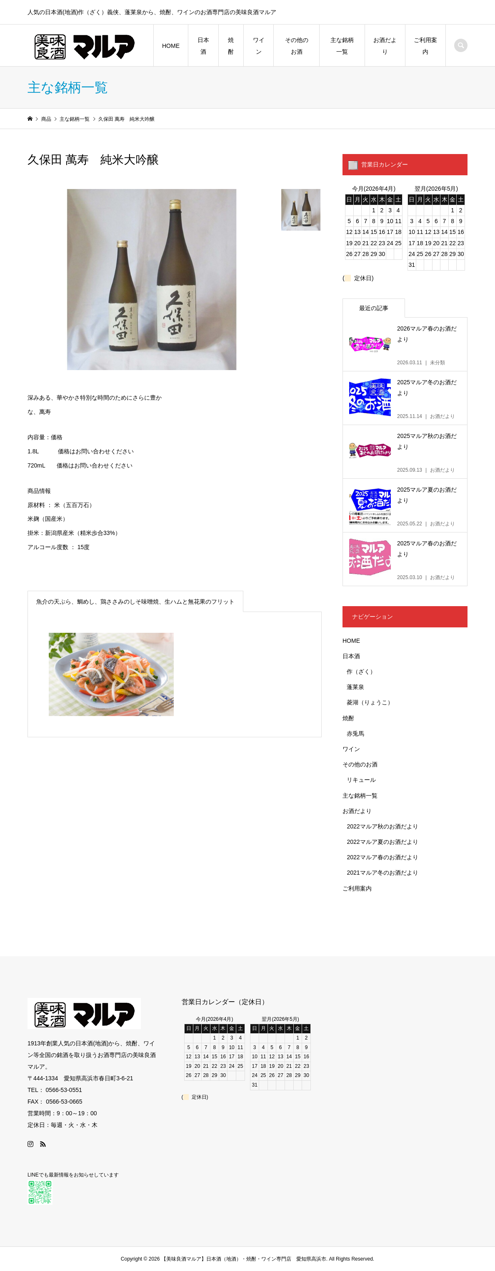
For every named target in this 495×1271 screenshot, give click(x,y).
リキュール (361, 779)
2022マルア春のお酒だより (382, 857)
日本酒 (203, 46)
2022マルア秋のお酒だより (382, 826)
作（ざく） (361, 671)
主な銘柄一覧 (342, 46)
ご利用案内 (425, 46)
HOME (171, 45)
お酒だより (385, 46)
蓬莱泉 (355, 687)
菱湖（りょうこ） (370, 702)
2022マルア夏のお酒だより (382, 841)
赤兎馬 (355, 733)
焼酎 (231, 46)
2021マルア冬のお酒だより (382, 872)
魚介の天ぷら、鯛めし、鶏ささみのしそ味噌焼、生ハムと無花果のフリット (135, 601)
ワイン (259, 46)
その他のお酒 (296, 46)
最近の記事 (373, 308)
